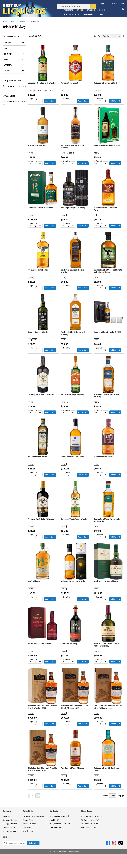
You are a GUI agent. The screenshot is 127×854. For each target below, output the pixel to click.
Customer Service (10, 820)
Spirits (13, 22)
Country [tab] (8, 54)
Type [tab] (6, 59)
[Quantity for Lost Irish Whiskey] (68, 662)
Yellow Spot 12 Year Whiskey (73, 581)
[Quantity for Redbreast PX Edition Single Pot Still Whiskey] (101, 662)
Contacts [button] (53, 811)
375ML (45, 90)
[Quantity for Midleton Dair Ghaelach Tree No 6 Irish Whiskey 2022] (35, 786)
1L (35, 90)
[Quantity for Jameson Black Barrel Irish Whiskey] (68, 163)
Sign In (103, 3)
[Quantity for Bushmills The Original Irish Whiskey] (68, 350)
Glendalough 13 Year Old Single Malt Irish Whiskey (108, 271)
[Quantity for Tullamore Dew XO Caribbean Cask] (101, 786)
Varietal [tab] (8, 65)
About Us (6, 816)
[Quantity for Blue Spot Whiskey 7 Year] (68, 475)
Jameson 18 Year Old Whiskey (41, 207)
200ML (51, 90)
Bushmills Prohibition (38, 456)
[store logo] (29, 9)
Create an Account (117, 3)
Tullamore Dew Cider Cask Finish (105, 208)
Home (5, 22)
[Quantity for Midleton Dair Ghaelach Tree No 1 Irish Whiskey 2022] (35, 724)
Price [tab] (6, 48)
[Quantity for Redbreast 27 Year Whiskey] (35, 662)
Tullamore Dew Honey (38, 270)
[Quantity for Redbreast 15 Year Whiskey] (101, 599)
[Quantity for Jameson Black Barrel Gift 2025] (101, 350)
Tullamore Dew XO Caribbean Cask (107, 769)
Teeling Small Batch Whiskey (41, 394)
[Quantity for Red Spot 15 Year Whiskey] (68, 786)
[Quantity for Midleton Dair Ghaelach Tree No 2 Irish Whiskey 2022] (68, 724)
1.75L (30, 90)
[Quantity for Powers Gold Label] (68, 101)
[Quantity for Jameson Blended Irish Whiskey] (35, 101)
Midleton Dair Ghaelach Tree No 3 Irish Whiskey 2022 (108, 706)
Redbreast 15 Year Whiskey (106, 581)
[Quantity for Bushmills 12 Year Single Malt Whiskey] (101, 413)
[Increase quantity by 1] (40, 101)
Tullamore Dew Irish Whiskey (107, 83)
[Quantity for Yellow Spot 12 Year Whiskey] (68, 599)
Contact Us (27, 827)
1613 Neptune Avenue (59, 816)
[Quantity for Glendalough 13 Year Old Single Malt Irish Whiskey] (101, 288)
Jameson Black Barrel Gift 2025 (107, 332)
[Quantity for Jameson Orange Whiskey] (68, 413)
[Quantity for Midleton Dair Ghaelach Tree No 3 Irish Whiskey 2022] (101, 724)
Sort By (97, 36)
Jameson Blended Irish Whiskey (42, 83)
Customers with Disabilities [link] (33, 816)
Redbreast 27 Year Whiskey (40, 643)
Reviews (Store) (9, 827)
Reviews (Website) (10, 831)
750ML (39, 90)
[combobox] (75, 4)
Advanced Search (30, 824)
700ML (31, 589)
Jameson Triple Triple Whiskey (74, 519)
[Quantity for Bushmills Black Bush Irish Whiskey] (68, 288)
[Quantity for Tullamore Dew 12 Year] (101, 475)
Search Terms (28, 831)
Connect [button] (6, 837)
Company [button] (7, 811)
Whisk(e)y (23, 22)
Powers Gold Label (69, 83)
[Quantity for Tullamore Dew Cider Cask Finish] (101, 226)
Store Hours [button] (86, 811)
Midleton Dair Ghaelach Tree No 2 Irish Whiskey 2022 (75, 706)
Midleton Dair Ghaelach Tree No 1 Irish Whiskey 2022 (42, 706)
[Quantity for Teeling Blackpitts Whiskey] (68, 226)
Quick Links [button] (28, 811)
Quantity (33, 98)
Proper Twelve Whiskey (39, 332)
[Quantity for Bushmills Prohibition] (35, 475)
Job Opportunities (10, 824)
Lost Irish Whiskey (69, 643)
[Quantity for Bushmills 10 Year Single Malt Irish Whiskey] (101, 537)
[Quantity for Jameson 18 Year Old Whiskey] (35, 226)
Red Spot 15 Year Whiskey (72, 768)
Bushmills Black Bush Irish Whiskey (72, 271)
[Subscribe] (33, 843)
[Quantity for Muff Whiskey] (35, 599)
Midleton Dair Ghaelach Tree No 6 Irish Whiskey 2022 (42, 769)
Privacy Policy (28, 820)
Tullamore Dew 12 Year (104, 456)
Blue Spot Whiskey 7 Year (72, 456)
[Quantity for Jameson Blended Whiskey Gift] (101, 163)
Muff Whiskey (34, 581)
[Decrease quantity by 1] (31, 101)
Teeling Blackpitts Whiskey (73, 207)
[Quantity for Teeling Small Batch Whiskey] (35, 413)
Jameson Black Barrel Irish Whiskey (72, 146)
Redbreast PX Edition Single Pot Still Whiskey (106, 644)
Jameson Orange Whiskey (72, 394)
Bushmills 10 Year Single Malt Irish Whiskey (107, 520)
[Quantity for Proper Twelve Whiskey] (35, 350)
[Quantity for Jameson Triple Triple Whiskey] (68, 537)
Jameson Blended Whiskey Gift (107, 145)
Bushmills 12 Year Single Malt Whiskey (107, 395)
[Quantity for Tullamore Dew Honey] (35, 288)
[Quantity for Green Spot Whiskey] (35, 163)
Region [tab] (7, 42)
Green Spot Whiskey (37, 145)
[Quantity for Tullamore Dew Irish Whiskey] (101, 101)
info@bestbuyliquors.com (59, 824)
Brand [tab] (7, 70)
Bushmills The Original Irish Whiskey (73, 333)
